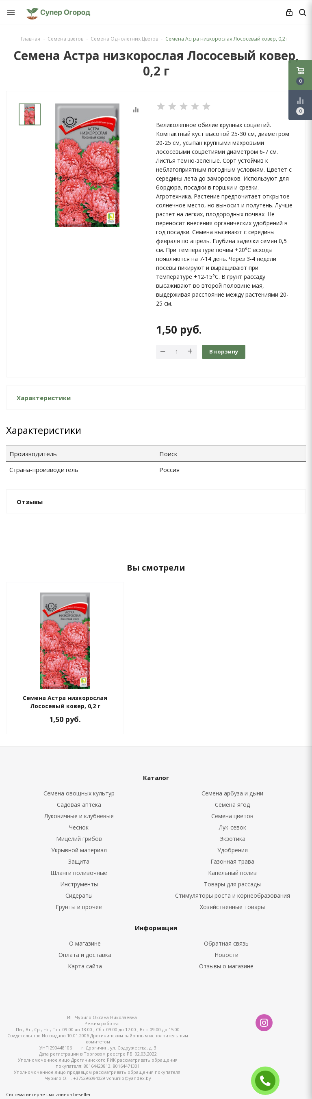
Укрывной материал (79, 850)
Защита (78, 861)
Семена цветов (232, 816)
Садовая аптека (79, 804)
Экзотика (232, 839)
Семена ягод (232, 804)
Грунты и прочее (79, 907)
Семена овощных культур (79, 793)
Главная (30, 38)
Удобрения (232, 850)
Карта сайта (85, 966)
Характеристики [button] (44, 398)
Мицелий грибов (79, 839)
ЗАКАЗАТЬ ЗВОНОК (269, 1080)
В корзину (223, 351)
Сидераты (79, 895)
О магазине (85, 943)
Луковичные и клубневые (79, 816)
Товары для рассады (232, 884)
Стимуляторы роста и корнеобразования (232, 895)
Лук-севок (232, 827)
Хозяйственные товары (232, 907)
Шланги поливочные (78, 873)
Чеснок (79, 827)
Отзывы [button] (30, 502)
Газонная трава (232, 861)
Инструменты (79, 884)
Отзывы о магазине (226, 966)
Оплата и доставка (84, 955)
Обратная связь (226, 943)
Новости (226, 955)
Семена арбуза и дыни (232, 793)
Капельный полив (232, 873)
